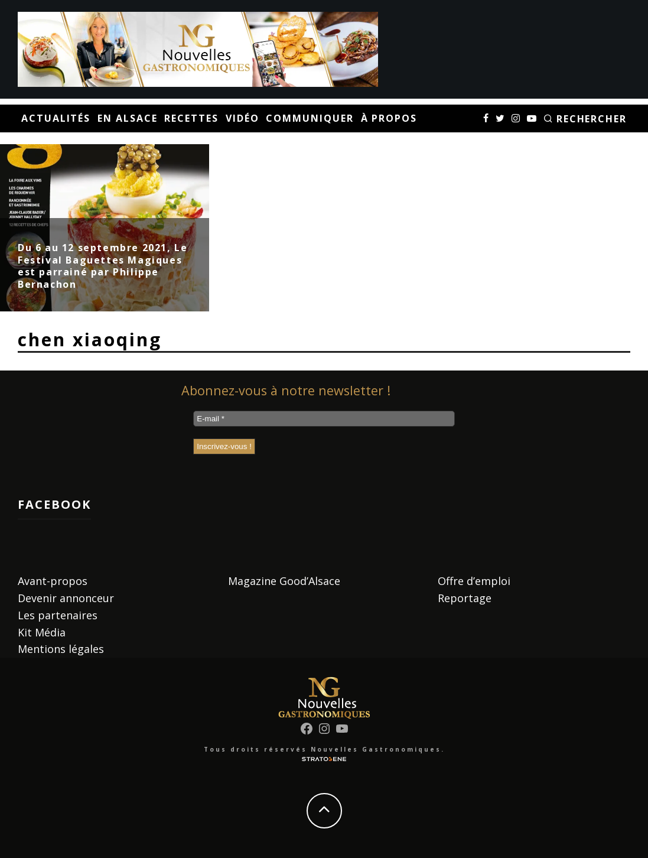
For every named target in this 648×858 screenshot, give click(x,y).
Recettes (191, 118)
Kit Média (42, 632)
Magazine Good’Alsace (284, 581)
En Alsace (127, 118)
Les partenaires (57, 615)
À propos (389, 118)
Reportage (464, 598)
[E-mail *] (324, 419)
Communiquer (309, 118)
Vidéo (242, 118)
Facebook (54, 504)
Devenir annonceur (66, 598)
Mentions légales (61, 649)
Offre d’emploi (474, 581)
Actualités (55, 118)
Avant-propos (52, 581)
